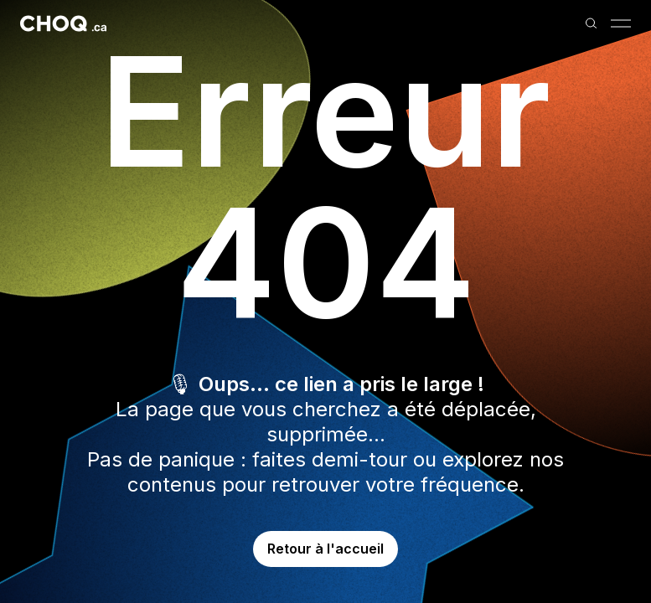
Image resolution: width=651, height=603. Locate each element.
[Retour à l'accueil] (63, 23)
